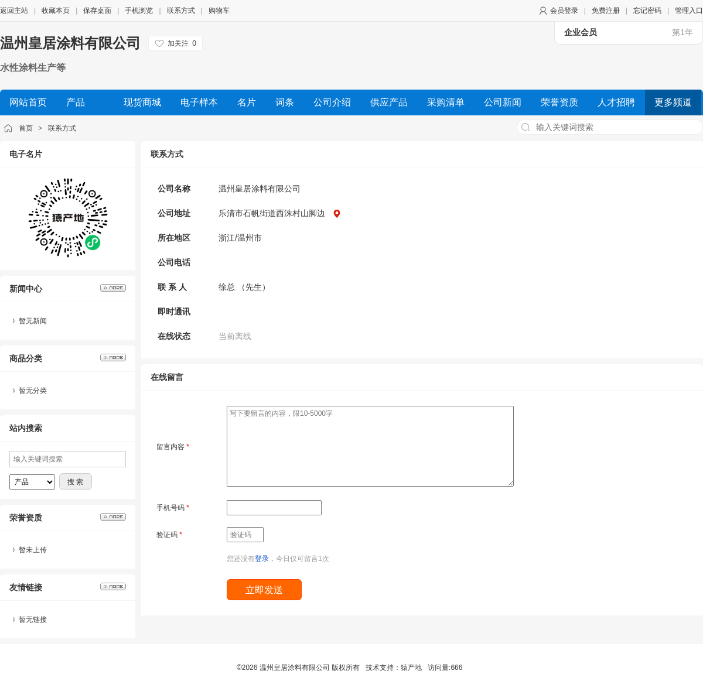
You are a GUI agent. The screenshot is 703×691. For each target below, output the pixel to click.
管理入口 (689, 10)
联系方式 (181, 10)
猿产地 (411, 667)
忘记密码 (647, 10)
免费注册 (606, 10)
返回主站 (14, 10)
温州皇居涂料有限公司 (70, 43)
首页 (26, 128)
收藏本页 (56, 10)
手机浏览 (139, 10)
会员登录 (564, 10)
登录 (262, 559)
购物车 (219, 10)
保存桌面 (97, 10)
